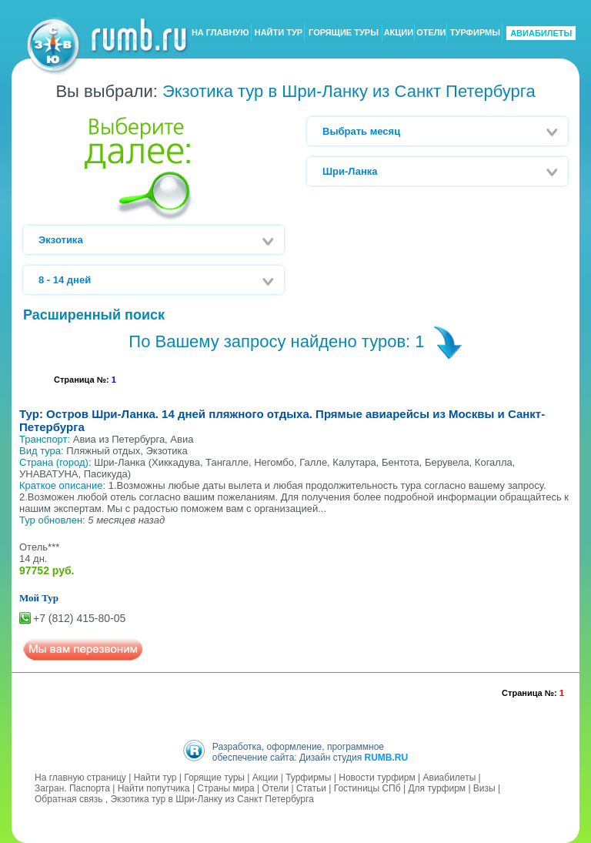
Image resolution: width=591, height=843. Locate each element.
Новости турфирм (377, 777)
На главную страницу (80, 777)
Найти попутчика (154, 788)
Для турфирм (437, 788)
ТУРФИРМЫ (475, 33)
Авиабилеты (449, 777)
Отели (275, 788)
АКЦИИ (399, 33)
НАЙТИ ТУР (278, 33)
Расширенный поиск (94, 315)
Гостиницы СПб (367, 788)
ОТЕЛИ (431, 33)
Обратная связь (68, 799)
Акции (265, 777)
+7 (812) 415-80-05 (79, 618)
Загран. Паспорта (72, 788)
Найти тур (155, 777)
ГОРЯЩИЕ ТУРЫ (344, 33)
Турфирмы (308, 777)
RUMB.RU (386, 757)
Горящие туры (214, 777)
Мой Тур (38, 598)
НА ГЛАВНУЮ (220, 33)
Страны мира (225, 788)
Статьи (311, 788)
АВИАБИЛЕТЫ (541, 33)
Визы (484, 788)
